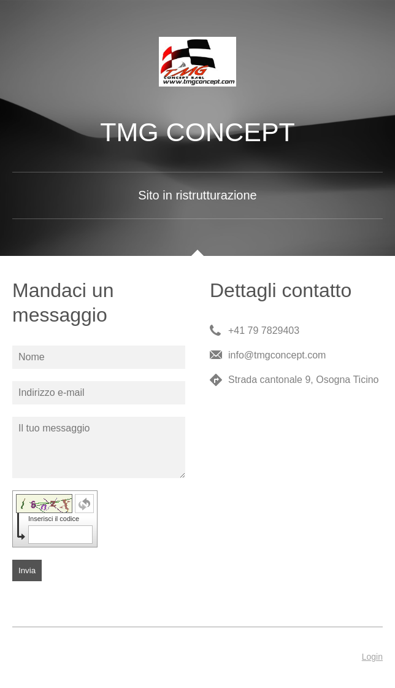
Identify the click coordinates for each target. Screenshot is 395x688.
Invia (27, 570)
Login (372, 657)
